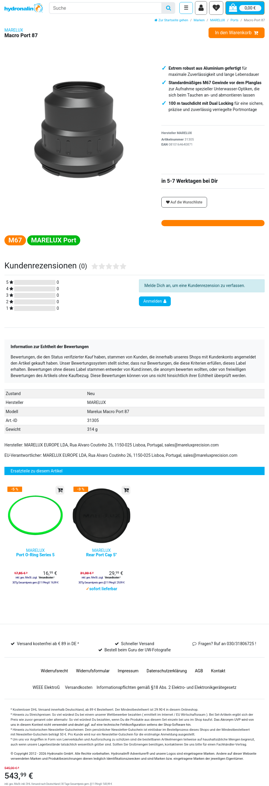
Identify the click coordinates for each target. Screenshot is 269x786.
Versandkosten (78, 693)
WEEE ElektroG (46, 693)
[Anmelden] (201, 9)
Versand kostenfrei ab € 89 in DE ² (48, 650)
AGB (199, 677)
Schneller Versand (137, 650)
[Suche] (168, 9)
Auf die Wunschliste (184, 204)
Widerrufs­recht (54, 677)
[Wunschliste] (216, 9)
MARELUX (217, 22)
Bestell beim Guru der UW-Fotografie (137, 656)
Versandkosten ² (46, 583)
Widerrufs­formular (93, 677)
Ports (235, 22)
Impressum (128, 677)
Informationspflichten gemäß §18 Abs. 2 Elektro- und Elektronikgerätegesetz (166, 693)
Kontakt (218, 677)
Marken (199, 22)
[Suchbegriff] (105, 9)
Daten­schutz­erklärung (167, 677)
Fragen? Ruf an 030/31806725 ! (227, 650)
